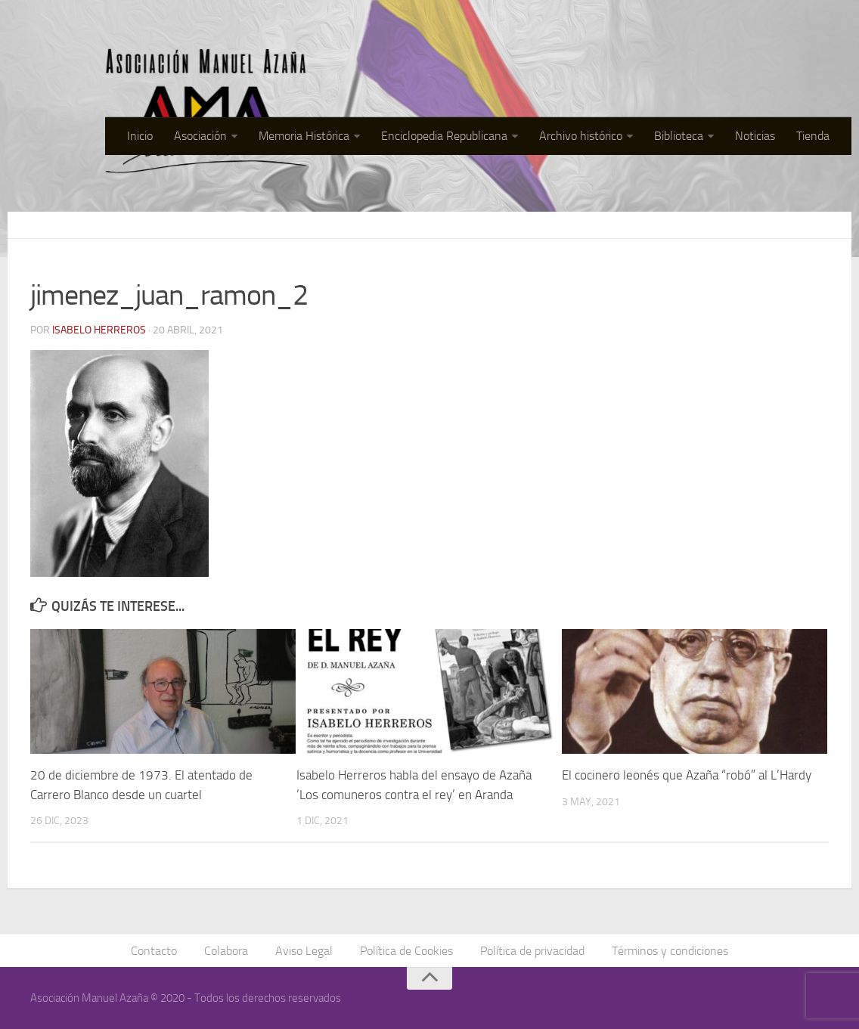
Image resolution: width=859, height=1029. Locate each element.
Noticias (755, 136)
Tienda (813, 136)
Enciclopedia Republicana (444, 136)
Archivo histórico (580, 136)
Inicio (140, 136)
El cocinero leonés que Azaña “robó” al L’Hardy (686, 775)
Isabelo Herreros (99, 330)
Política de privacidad (532, 951)
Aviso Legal (304, 951)
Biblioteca (678, 136)
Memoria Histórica (304, 136)
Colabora (226, 951)
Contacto (154, 951)
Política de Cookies (406, 951)
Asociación (200, 136)
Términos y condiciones (670, 951)
